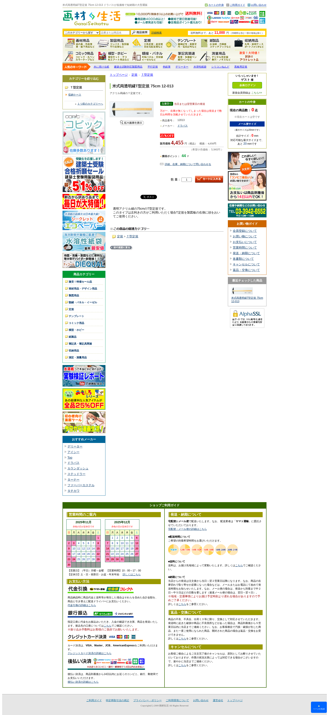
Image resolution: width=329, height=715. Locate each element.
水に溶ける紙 (101, 66)
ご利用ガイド (237, 4)
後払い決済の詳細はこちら (83, 681)
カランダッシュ (77, 468)
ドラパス (73, 462)
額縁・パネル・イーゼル (147, 56)
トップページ (119, 74)
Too (69, 457)
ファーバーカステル (80, 485)
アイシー (73, 452)
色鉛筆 (167, 66)
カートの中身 (216, 4)
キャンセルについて (246, 264)
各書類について (243, 258)
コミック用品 (80, 56)
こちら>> (256, 92)
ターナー (73, 479)
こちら (107, 625)
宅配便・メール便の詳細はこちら (187, 529)
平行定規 (153, 66)
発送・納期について (246, 253)
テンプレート (181, 43)
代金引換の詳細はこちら (82, 605)
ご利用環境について (177, 700)
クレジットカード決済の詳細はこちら (89, 653)
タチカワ (73, 490)
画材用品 (80, 43)
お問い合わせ (259, 4)
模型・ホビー (114, 56)
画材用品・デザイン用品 (83, 288)
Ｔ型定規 (147, 74)
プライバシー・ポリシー (147, 700)
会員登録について (245, 230)
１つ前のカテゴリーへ (90, 103)
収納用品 (249, 43)
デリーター (181, 66)
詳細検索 (156, 32)
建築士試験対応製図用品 (128, 66)
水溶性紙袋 (199, 66)
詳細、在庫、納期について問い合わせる (188, 164)
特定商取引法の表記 (117, 700)
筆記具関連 (181, 56)
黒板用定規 (240, 66)
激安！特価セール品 (249, 56)
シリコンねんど (220, 66)
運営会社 (218, 700)
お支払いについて (245, 242)
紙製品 (215, 43)
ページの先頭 (319, 707)
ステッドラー (76, 474)
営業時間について (245, 247)
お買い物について (245, 236)
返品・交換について (246, 270)
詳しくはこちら (132, 574)
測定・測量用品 (215, 56)
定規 (147, 43)
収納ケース (74, 94)
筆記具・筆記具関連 (80, 343)
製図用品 (114, 43)
